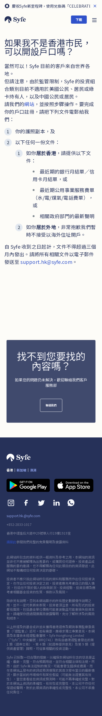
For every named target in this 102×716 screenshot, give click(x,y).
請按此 (11, 541)
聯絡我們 (51, 408)
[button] (94, 19)
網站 (29, 103)
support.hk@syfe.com (46, 261)
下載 (79, 19)
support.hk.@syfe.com (23, 516)
